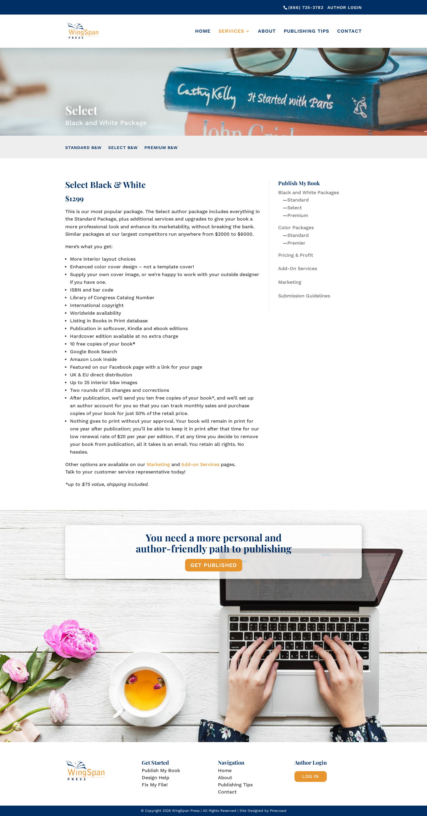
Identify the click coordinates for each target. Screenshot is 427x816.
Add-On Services (297, 268)
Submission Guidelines (304, 296)
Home (203, 31)
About (267, 31)
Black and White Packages (308, 192)
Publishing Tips (306, 31)
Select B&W (123, 147)
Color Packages (296, 227)
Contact (349, 31)
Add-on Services (200, 464)
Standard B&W (83, 147)
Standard (298, 200)
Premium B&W (161, 147)
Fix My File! (155, 785)
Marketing (158, 464)
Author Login (344, 7)
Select (294, 207)
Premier (296, 243)
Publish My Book (161, 770)
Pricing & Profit (295, 255)
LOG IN (310, 776)
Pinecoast (278, 811)
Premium (297, 215)
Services (231, 31)
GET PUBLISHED (213, 565)
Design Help (155, 777)
